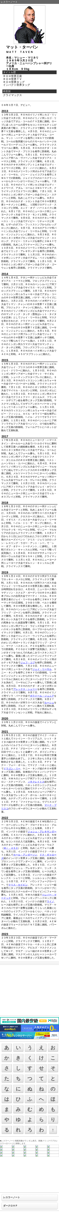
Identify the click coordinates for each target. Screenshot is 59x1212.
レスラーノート (9, 2)
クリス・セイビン (18, 885)
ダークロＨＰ (10, 1205)
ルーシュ (49, 702)
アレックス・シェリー (25, 689)
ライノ (50, 901)
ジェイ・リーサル (42, 669)
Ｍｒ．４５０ (11, 848)
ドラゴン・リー (12, 768)
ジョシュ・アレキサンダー (42, 831)
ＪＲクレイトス (36, 782)
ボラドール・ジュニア (42, 696)
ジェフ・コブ (27, 662)
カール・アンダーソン (25, 854)
